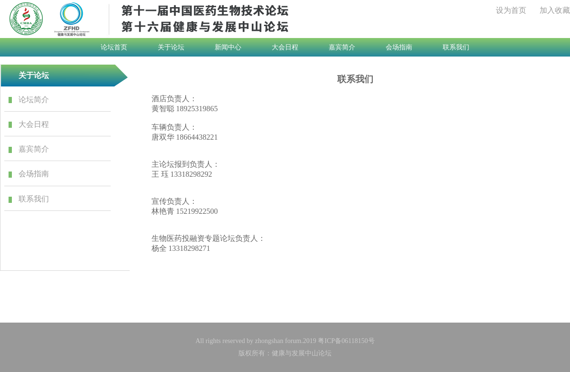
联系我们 (456, 47)
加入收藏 (555, 10)
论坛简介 (34, 99)
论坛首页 (114, 47)
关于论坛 (171, 47)
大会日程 (285, 47)
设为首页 (511, 10)
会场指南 (399, 47)
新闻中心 (228, 47)
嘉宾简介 (342, 47)
